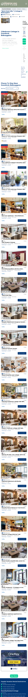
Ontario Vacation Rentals (8, 686)
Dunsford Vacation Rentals (9, 684)
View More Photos (5, 20)
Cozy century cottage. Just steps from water (12, 641)
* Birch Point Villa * (7, 295)
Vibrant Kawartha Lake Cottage (10, 375)
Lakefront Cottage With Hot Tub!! (11, 534)
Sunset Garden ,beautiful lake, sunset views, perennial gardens (14, 561)
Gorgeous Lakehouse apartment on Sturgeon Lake (12, 614)
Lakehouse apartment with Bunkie (11, 481)
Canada (14, 9)
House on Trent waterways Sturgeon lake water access (13, 137)
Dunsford (9, 112)
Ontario (19, 9)
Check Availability (24, 41)
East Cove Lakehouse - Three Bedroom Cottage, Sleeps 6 (13, 216)
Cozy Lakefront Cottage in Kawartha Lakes (14, 162)
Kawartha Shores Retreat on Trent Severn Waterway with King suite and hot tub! (13, 508)
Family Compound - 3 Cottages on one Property (12, 588)
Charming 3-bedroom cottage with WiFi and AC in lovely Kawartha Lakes (13, 402)
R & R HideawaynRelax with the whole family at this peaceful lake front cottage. (13, 269)
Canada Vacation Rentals (8, 688)
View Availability (22, 114)
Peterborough (4, 112)
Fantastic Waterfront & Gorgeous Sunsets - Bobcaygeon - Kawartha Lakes (14, 322)
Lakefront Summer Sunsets (9, 348)
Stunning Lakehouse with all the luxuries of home (14, 110)
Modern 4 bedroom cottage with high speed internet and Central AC (12, 429)
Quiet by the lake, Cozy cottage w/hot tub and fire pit (13, 455)
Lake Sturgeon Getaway (8, 242)
